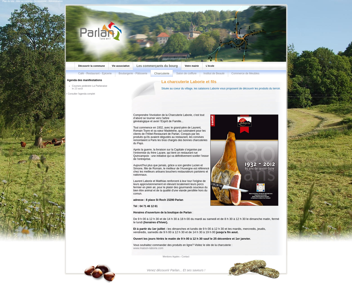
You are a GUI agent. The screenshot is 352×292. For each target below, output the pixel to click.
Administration (55, 1)
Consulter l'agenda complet (81, 94)
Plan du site (8, 1)
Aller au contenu (24, 1)
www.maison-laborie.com (148, 248)
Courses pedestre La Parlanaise (89, 85)
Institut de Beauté (213, 73)
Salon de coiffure (186, 73)
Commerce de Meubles (245, 73)
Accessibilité (40, 1)
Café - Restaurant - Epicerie (95, 73)
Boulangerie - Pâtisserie (133, 73)
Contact (185, 256)
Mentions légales (171, 256)
